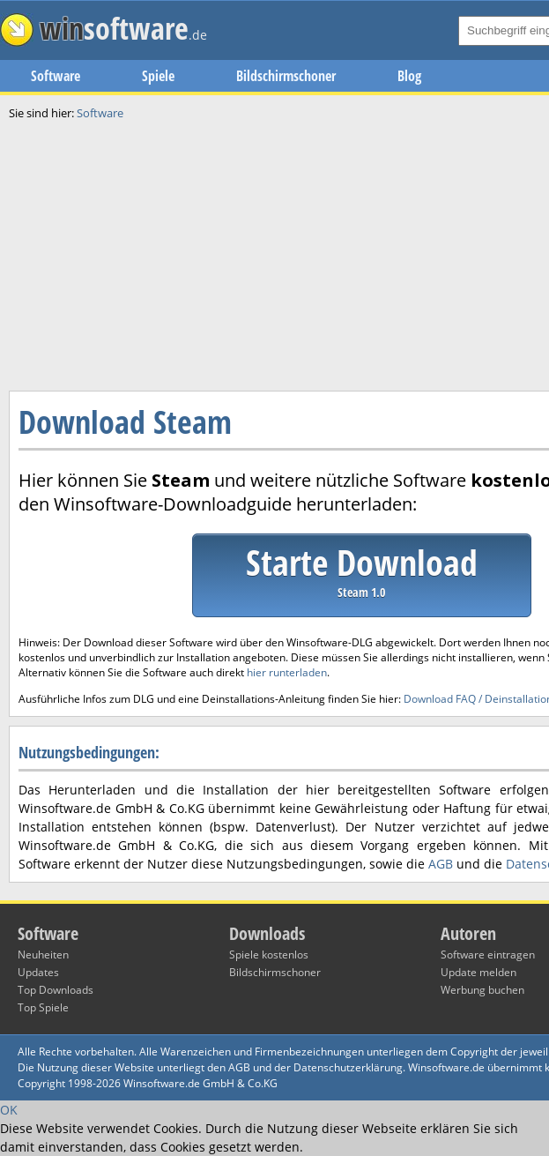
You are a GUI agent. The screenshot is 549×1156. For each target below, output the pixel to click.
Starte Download (362, 569)
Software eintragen (488, 954)
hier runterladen (287, 672)
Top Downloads (55, 989)
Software (55, 76)
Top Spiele (43, 1007)
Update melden (478, 972)
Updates (38, 972)
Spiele (158, 76)
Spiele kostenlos (268, 954)
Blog (409, 76)
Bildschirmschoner (286, 76)
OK (9, 1109)
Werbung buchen (482, 989)
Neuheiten (43, 954)
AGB (440, 863)
